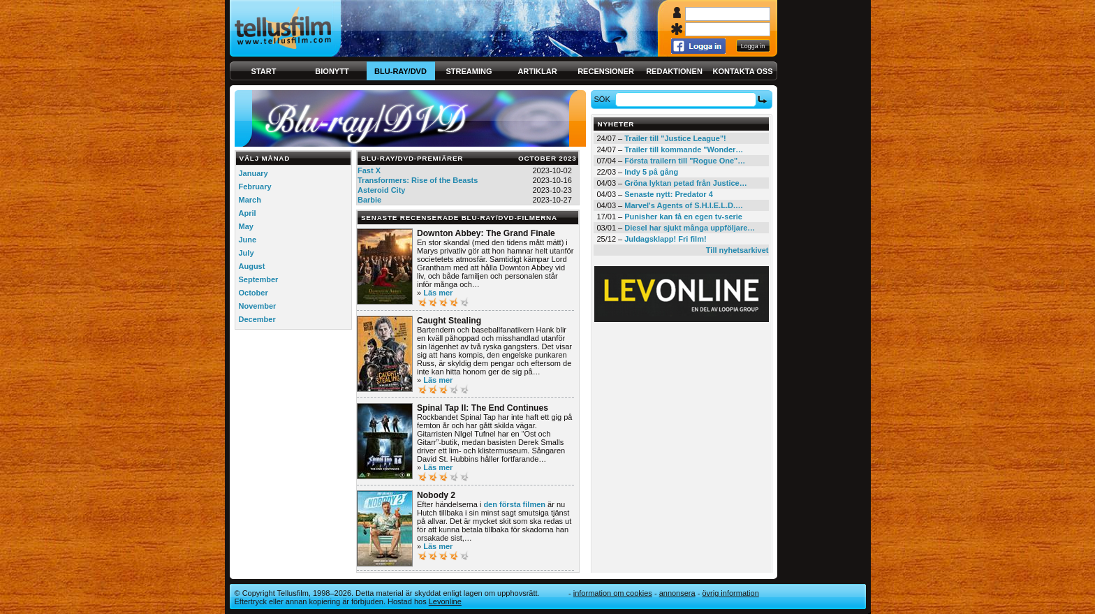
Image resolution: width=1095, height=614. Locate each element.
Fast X (369, 170)
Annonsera (677, 593)
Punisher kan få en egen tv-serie (683, 216)
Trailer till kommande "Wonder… (683, 149)
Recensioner (606, 71)
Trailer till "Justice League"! (675, 138)
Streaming (469, 71)
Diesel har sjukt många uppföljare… (689, 228)
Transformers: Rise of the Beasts (418, 180)
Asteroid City (381, 190)
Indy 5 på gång (651, 172)
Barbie (369, 200)
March (250, 200)
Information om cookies (612, 593)
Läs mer (438, 292)
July (246, 253)
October (253, 292)
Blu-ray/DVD (400, 71)
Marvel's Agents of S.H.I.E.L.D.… (683, 205)
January (253, 173)
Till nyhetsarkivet (737, 250)
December (257, 319)
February (255, 186)
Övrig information (730, 593)
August (252, 266)
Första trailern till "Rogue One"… (684, 160)
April (247, 213)
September (259, 279)
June (248, 239)
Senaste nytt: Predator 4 (668, 194)
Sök (604, 99)
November (258, 306)
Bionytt (331, 71)
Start (264, 71)
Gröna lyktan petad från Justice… (685, 183)
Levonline (445, 601)
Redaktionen (674, 71)
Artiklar (537, 71)
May (246, 226)
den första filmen (514, 504)
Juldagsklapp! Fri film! (665, 239)
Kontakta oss (743, 71)
